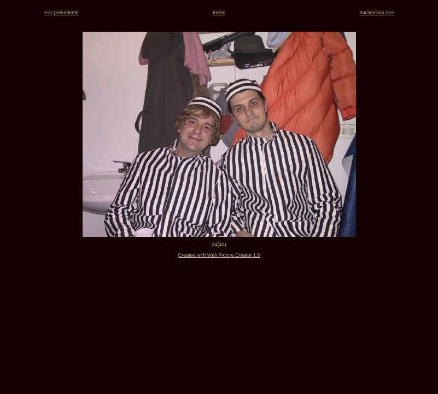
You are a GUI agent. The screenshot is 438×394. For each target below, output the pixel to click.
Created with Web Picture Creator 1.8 (219, 255)
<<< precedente (61, 12)
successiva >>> (377, 12)
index (219, 12)
